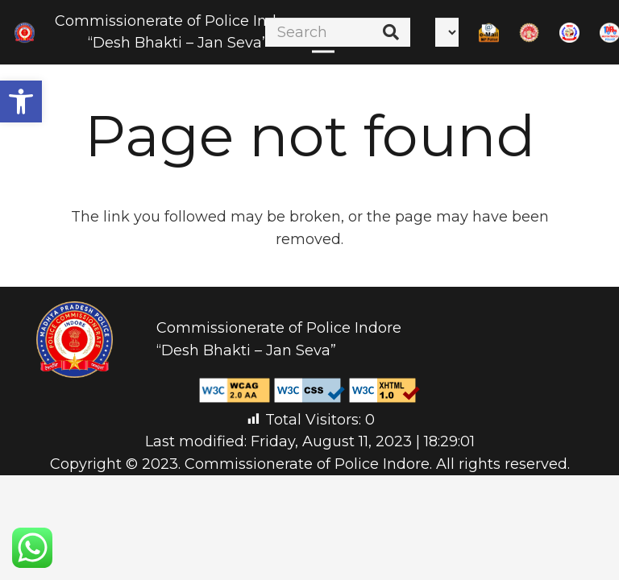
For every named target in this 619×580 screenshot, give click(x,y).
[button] (21, 101)
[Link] (25, 33)
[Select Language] (447, 32)
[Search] (337, 32)
